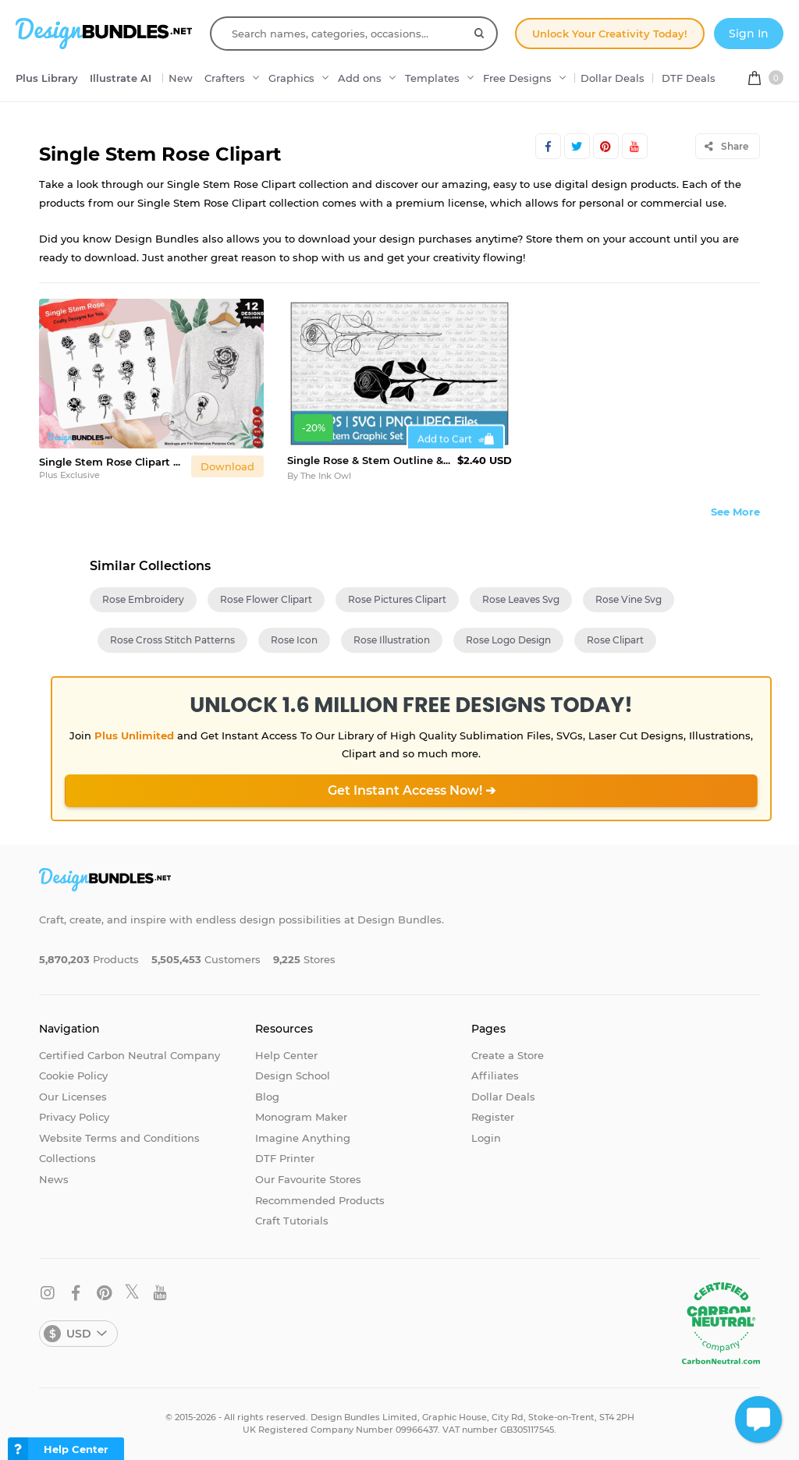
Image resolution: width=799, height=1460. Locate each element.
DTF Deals (689, 78)
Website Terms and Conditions (119, 1138)
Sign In (749, 34)
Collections (67, 1158)
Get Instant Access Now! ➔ (411, 790)
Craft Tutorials (291, 1220)
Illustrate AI (120, 78)
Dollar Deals (613, 78)
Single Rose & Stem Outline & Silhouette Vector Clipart (369, 460)
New (181, 78)
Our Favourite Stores (308, 1179)
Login (486, 1138)
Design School (292, 1075)
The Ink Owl (325, 475)
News (54, 1179)
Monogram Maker (301, 1117)
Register (492, 1117)
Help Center (286, 1055)
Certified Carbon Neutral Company (129, 1055)
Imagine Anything (302, 1138)
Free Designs (517, 78)
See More (735, 511)
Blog (267, 1096)
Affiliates (495, 1075)
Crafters (224, 78)
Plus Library (47, 78)
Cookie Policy (73, 1075)
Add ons (360, 78)
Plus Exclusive (69, 475)
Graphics (291, 78)
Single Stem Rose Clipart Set (112, 461)
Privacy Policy (74, 1117)
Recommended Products (320, 1200)
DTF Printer (284, 1158)
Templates (432, 78)
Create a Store (507, 1055)
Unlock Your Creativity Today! (609, 33)
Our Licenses (73, 1096)
